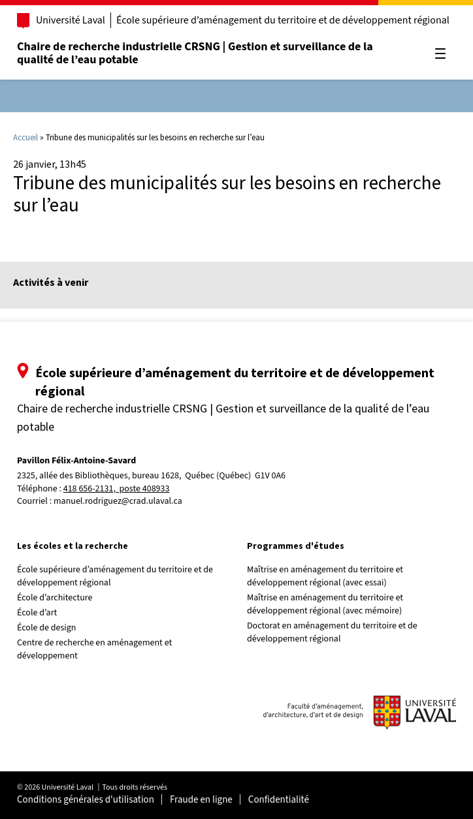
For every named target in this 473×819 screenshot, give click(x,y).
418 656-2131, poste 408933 (116, 489)
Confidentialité (278, 800)
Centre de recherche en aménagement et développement (94, 649)
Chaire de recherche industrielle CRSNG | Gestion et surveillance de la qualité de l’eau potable (195, 53)
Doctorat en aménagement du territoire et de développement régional (332, 632)
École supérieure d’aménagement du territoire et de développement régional (282, 20)
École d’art (37, 612)
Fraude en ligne (201, 800)
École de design (46, 627)
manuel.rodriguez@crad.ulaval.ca (118, 501)
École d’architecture (55, 597)
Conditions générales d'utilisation (85, 800)
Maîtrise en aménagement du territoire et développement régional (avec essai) (325, 576)
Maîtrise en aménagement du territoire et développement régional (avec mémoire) (325, 604)
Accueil (25, 137)
